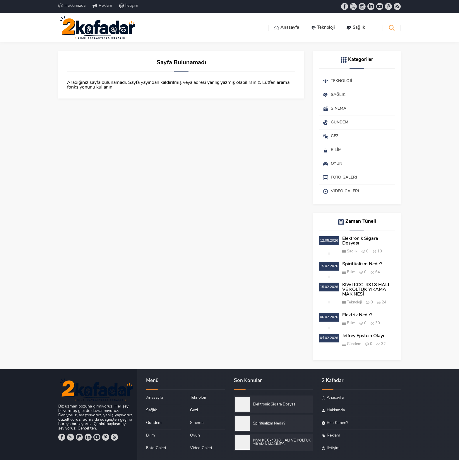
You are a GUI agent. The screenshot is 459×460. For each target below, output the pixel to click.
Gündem (354, 344)
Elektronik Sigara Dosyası (360, 241)
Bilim (351, 272)
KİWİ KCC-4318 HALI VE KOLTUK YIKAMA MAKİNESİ (365, 290)
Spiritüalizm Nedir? (362, 264)
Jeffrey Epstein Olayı (363, 336)
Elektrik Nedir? (357, 315)
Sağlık (352, 251)
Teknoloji (354, 302)
